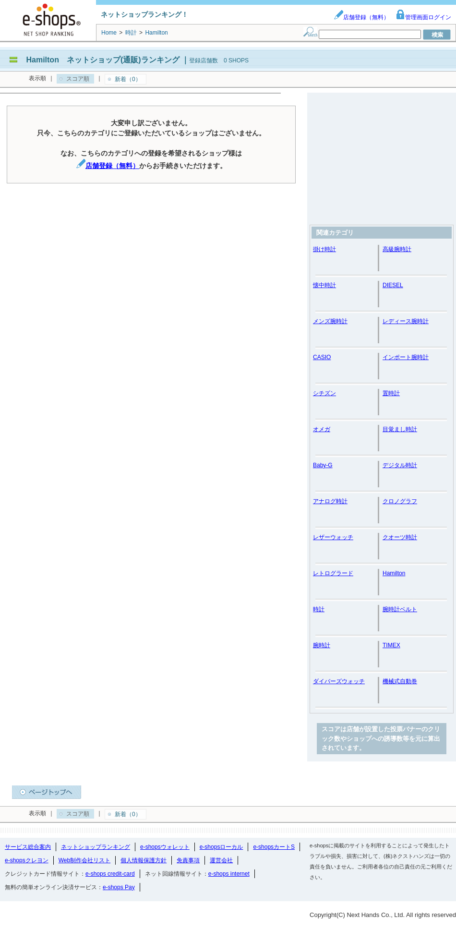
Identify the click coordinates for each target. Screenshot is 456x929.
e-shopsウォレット (165, 847)
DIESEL (393, 285)
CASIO (322, 357)
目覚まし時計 (400, 429)
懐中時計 (324, 285)
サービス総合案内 (28, 847)
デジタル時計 (400, 465)
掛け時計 (324, 249)
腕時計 (321, 645)
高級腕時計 (397, 249)
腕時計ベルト (400, 609)
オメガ (321, 429)
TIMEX (391, 645)
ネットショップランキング (95, 847)
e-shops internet (229, 873)
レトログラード (333, 573)
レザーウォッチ (333, 537)
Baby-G (323, 465)
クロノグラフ (400, 501)
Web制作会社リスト (84, 860)
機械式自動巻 (400, 681)
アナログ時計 (330, 501)
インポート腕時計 (406, 357)
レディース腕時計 (406, 321)
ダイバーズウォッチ (339, 681)
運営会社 (221, 860)
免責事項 (188, 860)
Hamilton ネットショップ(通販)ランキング (102, 60)
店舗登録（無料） (361, 17)
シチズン (324, 393)
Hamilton (394, 573)
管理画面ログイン (423, 17)
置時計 (391, 393)
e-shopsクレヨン (26, 860)
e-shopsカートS (274, 847)
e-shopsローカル (221, 847)
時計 (318, 609)
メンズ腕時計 (330, 321)
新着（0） (128, 79)
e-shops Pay (119, 887)
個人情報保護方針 (143, 860)
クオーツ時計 (400, 537)
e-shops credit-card (110, 873)
